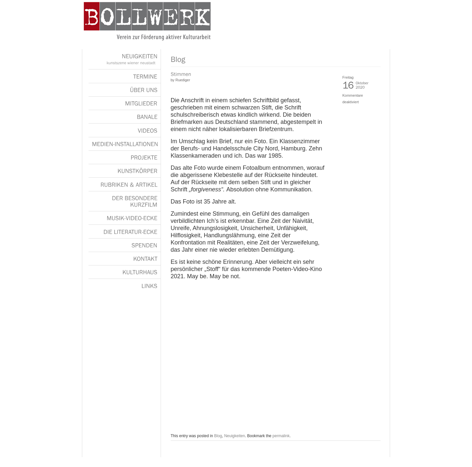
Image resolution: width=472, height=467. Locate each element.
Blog (218, 436)
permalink (280, 436)
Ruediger (182, 80)
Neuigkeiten (234, 436)
